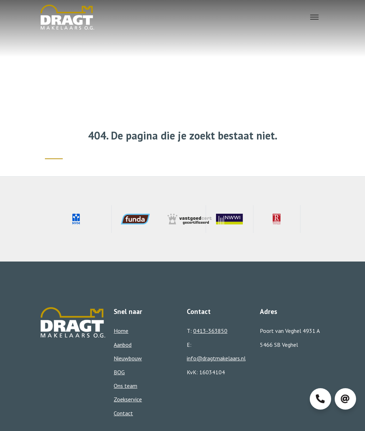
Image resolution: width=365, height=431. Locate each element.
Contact (123, 413)
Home (121, 330)
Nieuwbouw (128, 358)
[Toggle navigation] (314, 17)
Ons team (125, 385)
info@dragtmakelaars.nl (216, 358)
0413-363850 (210, 330)
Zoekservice (128, 399)
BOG (119, 372)
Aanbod (123, 344)
